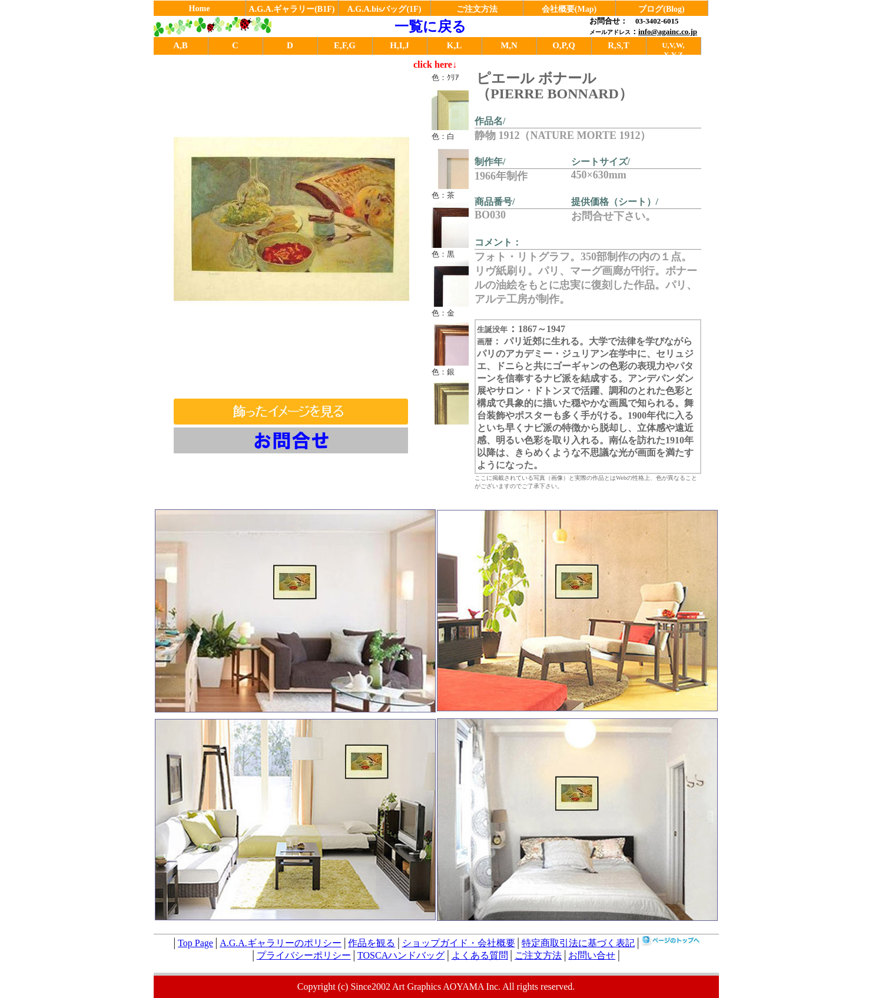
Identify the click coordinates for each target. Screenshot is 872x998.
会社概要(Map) (569, 9)
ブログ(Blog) (661, 9)
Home (199, 8)
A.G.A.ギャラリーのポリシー (280, 943)
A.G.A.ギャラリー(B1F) (292, 9)
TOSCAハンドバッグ (401, 955)
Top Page (195, 943)
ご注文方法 (477, 9)
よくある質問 (480, 955)
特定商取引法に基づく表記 (578, 943)
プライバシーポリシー (304, 955)
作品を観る (371, 943)
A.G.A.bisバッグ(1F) (384, 9)
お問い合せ (591, 955)
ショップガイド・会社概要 (458, 943)
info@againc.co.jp (667, 31)
